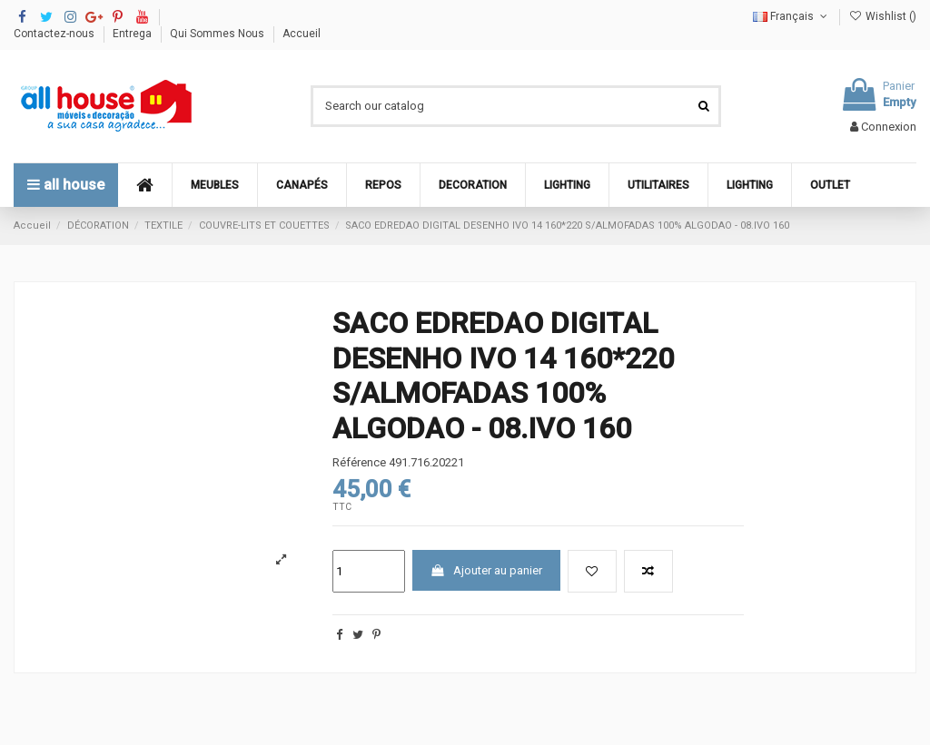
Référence (359, 462)
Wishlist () (882, 16)
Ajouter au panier (486, 570)
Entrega (133, 33)
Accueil (301, 33)
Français (791, 16)
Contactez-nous (55, 33)
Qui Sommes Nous (218, 33)
